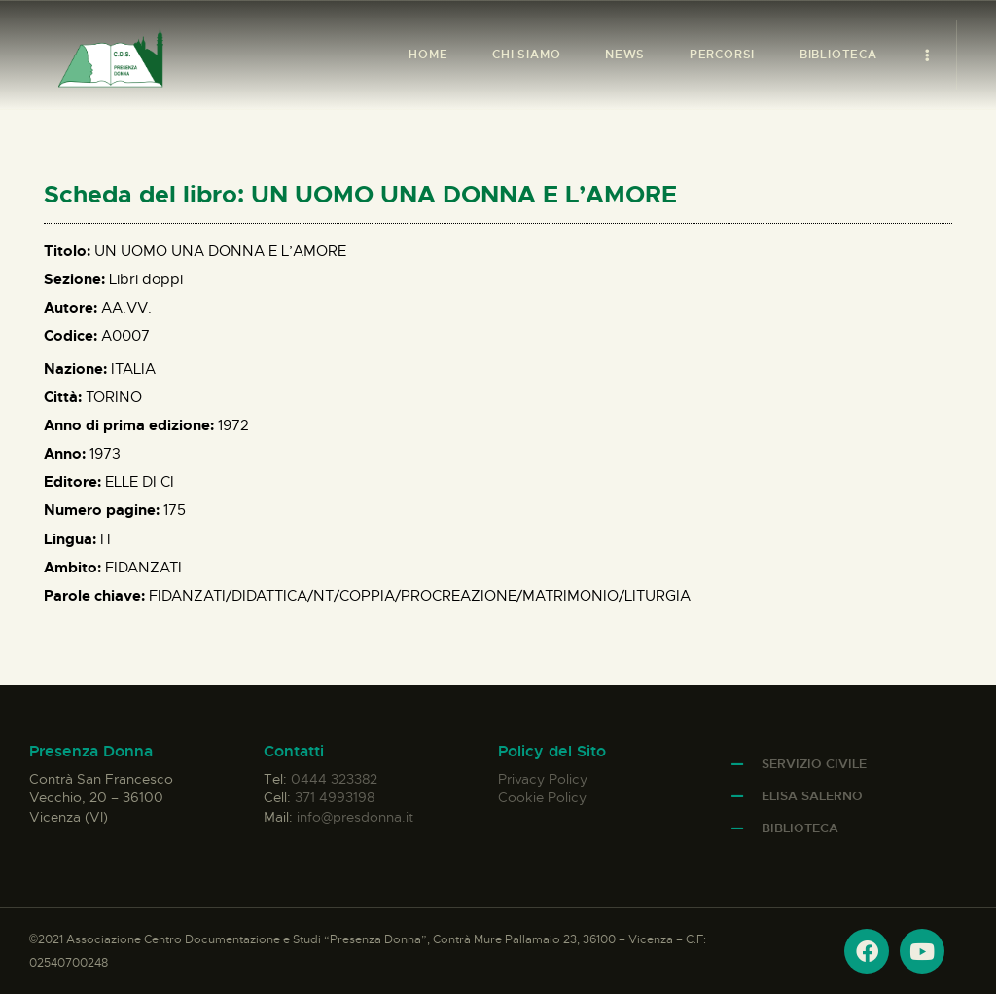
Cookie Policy (542, 797)
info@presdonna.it (355, 817)
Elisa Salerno (812, 796)
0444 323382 (334, 779)
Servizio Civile (814, 763)
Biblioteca (800, 828)
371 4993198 (334, 797)
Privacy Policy (542, 779)
